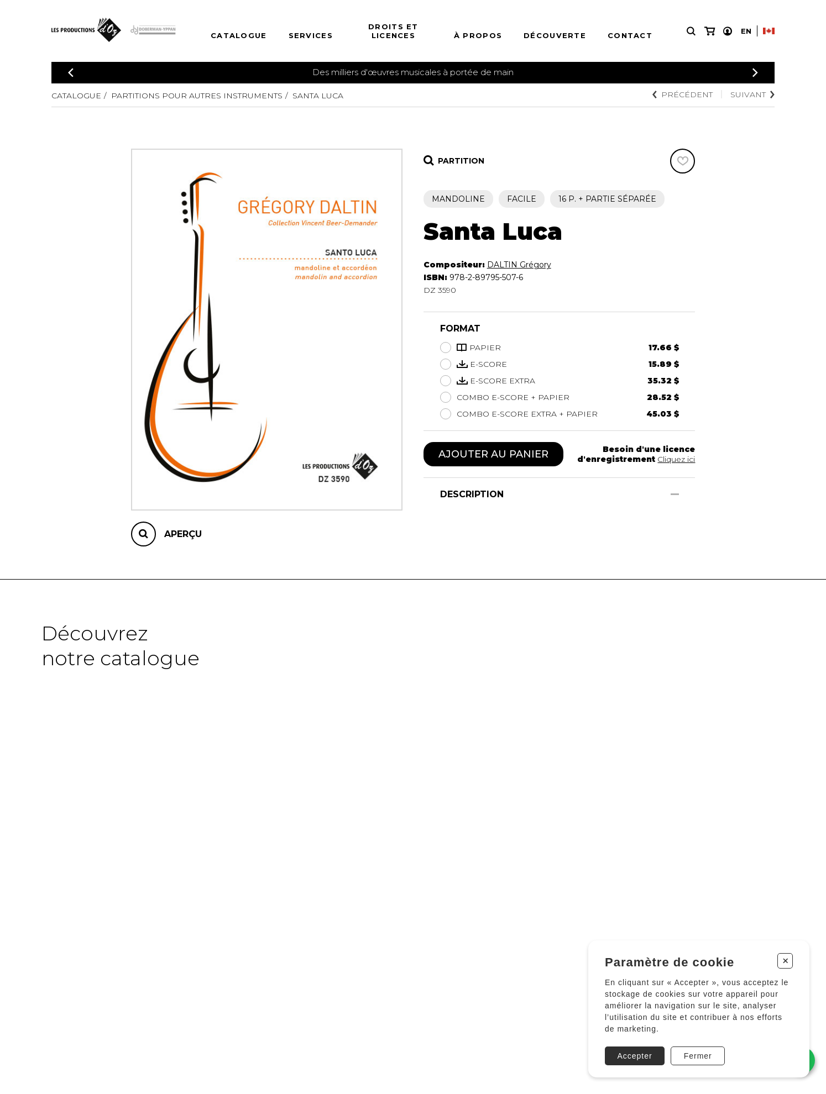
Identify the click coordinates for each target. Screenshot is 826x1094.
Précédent (682, 94)
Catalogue (239, 35)
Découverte (555, 35)
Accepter (634, 1055)
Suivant (752, 94)
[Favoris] (682, 161)
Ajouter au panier (493, 454)
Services (311, 35)
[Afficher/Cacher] (675, 494)
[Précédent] (71, 72)
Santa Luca (317, 96)
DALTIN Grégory (519, 265)
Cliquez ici (676, 459)
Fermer (698, 1055)
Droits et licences (393, 31)
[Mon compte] (727, 31)
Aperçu (183, 534)
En (746, 31)
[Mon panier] (709, 31)
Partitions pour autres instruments (197, 96)
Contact (630, 35)
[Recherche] (691, 31)
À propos (478, 35)
